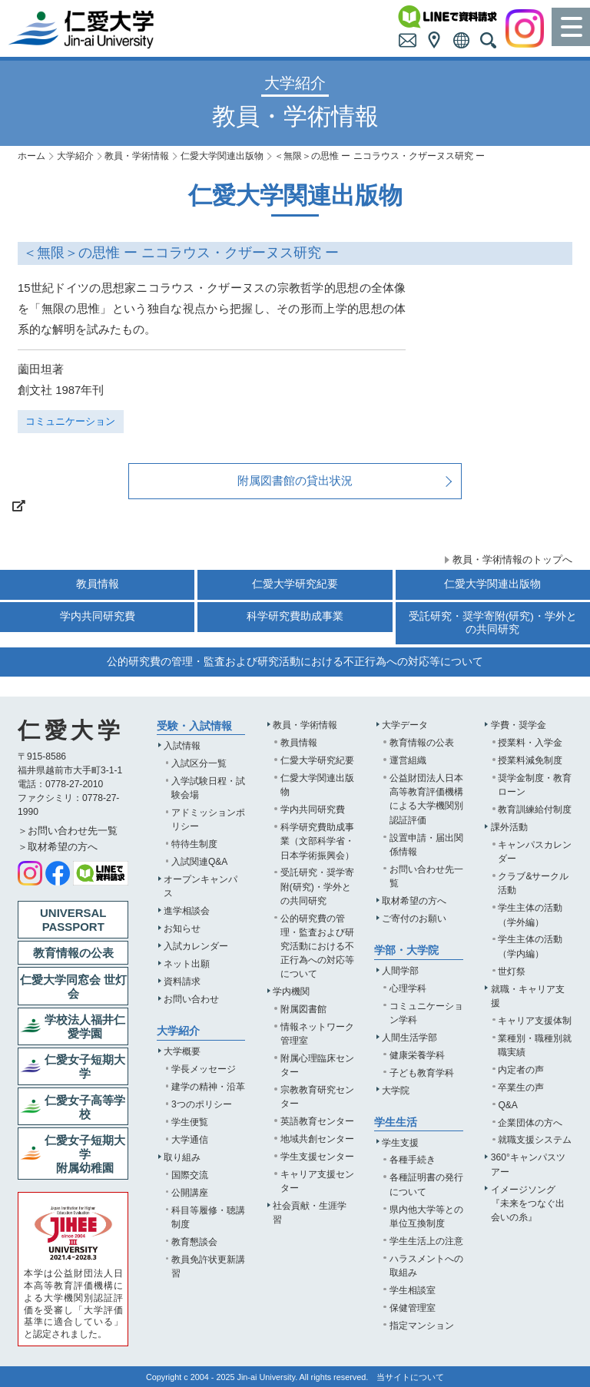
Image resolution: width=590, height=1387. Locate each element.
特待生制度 (194, 844)
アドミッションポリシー (208, 819)
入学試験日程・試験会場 (208, 788)
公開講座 (189, 1192)
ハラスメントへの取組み (426, 1265)
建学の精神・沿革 (208, 1086)
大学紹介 (75, 156)
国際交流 (189, 1175)
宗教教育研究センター (317, 1096)
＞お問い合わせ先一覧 (68, 830)
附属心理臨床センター (317, 1065)
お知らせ (182, 928)
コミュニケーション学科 (426, 1013)
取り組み (182, 1157)
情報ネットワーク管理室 (317, 1033)
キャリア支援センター (317, 1181)
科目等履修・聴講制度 (208, 1217)
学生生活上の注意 (426, 1241)
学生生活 (395, 1122)
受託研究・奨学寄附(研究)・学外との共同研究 (493, 622)
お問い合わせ (191, 999)
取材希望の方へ (414, 900)
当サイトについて (410, 1377)
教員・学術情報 (136, 156)
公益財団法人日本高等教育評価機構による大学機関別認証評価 (426, 799)
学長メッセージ (203, 1069)
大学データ (405, 725)
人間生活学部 (409, 1037)
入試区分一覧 (199, 763)
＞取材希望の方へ (58, 846)
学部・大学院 (406, 950)
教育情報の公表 (421, 742)
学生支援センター (317, 1156)
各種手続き (412, 1159)
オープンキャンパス (200, 886)
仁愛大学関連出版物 (222, 156)
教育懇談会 (194, 1241)
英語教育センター (317, 1121)
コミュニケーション (70, 421)
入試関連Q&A (199, 861)
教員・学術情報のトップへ (512, 559)
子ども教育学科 (421, 1073)
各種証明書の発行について (426, 1184)
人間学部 (400, 970)
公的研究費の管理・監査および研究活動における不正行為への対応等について (295, 661)
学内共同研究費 (97, 616)
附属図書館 (303, 1009)
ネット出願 (187, 963)
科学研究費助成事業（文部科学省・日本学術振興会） (317, 841)
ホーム (31, 156)
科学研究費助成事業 (295, 616)
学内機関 (291, 991)
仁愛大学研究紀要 (295, 584)
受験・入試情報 (194, 726)
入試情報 (182, 745)
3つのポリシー (201, 1104)
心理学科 (407, 988)
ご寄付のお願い (414, 918)
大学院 (395, 1090)
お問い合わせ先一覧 (426, 876)
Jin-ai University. (267, 1377)
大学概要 (182, 1051)
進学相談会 (187, 910)
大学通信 (189, 1139)
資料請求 (182, 981)
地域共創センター (317, 1139)
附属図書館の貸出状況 (295, 480)
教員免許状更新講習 (208, 1266)
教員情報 (97, 584)
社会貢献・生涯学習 (309, 1212)
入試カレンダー (196, 946)
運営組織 (407, 760)
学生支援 (400, 1142)
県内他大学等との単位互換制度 (426, 1216)
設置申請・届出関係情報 (426, 845)
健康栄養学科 (417, 1055)
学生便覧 (189, 1122)
